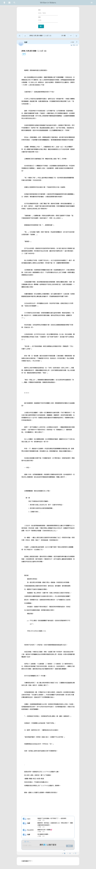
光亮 (76, 45)
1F (23, 54)
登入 (41, 26)
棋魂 (74, 45)
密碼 (39, 17)
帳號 (39, 10)
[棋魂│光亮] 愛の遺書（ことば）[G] (33, 51)
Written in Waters (48, 2)
